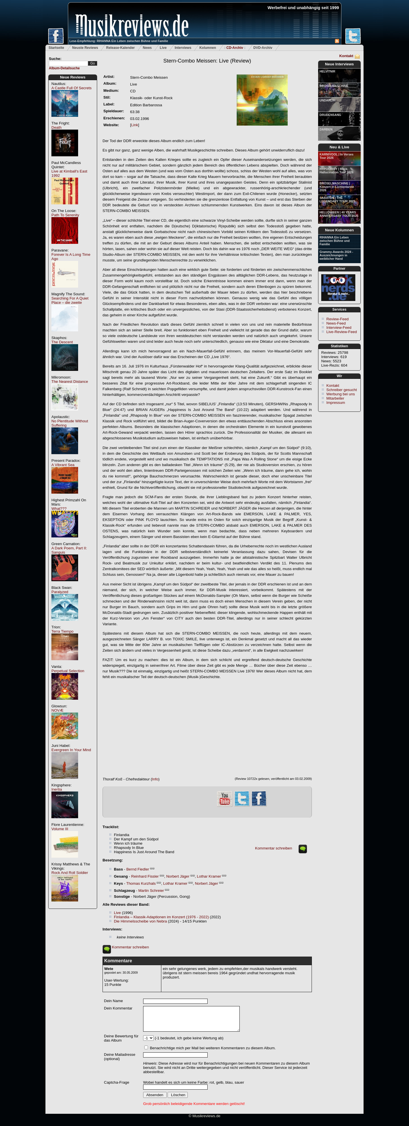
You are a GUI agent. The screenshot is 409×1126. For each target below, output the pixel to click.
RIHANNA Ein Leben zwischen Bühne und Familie (335, 241)
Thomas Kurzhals (141, 883)
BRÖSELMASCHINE (334, 86)
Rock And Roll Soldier (69, 873)
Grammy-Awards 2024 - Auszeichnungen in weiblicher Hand (336, 255)
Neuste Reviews (85, 48)
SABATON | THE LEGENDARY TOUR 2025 (337, 199)
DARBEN (326, 129)
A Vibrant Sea (62, 465)
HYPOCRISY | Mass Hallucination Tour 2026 (336, 170)
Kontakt (346, 56)
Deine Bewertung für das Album (121, 1038)
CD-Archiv (234, 48)
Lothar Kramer (209, 876)
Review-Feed (337, 319)
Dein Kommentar (118, 1008)
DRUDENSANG (330, 115)
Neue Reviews (72, 77)
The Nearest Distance (69, 381)
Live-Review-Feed (341, 332)
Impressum (335, 402)
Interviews (183, 48)
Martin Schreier (151, 890)
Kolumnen (207, 48)
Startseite (56, 48)
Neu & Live (339, 147)
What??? (58, 508)
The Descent (62, 342)
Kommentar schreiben (273, 848)
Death (56, 127)
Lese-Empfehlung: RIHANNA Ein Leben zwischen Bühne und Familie (119, 41)
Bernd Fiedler (137, 869)
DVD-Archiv (262, 48)
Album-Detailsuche (64, 68)
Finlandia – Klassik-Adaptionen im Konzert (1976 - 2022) (161, 917)
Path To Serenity (65, 215)
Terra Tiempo (62, 631)
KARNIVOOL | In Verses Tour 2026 (336, 156)
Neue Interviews (339, 64)
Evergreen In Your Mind (71, 750)
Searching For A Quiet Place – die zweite (69, 300)
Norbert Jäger (177, 876)
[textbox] (68, 63)
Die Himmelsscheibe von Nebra (140, 921)
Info (155, 779)
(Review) (207, 61)
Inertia (56, 789)
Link (134, 125)
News (147, 48)
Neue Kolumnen (339, 230)
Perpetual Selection (67, 671)
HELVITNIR (327, 71)
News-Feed (336, 323)
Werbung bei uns (340, 394)
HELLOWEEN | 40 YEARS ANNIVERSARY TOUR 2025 (339, 214)
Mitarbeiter (335, 398)
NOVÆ (57, 710)
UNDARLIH (327, 100)
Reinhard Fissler (145, 876)
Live (163, 48)
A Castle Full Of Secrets (71, 88)
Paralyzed (59, 592)
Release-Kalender (120, 48)
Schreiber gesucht (341, 390)
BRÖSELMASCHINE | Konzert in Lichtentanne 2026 (337, 187)
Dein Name (113, 1001)
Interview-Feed (338, 327)
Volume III (59, 829)
